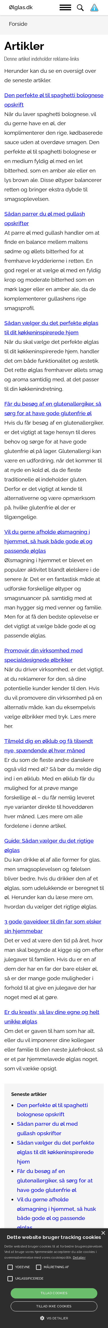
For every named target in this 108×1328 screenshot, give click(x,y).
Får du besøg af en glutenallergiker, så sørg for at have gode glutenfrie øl (55, 1180)
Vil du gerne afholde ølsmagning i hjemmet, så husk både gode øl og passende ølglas (48, 541)
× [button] (103, 1233)
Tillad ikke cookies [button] (54, 1306)
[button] (54, 1318)
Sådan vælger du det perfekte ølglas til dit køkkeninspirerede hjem (55, 1152)
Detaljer (79, 1258)
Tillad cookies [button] (54, 1293)
